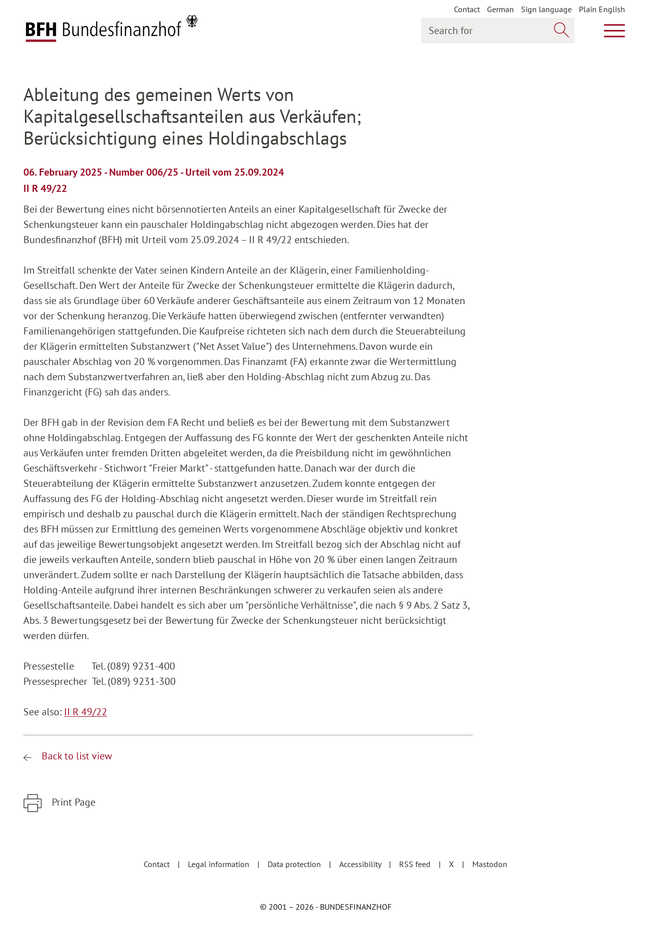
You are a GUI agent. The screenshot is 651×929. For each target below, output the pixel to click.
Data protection (295, 864)
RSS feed (416, 864)
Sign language (546, 9)
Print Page (72, 802)
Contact (467, 9)
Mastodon (489, 864)
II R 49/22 (85, 711)
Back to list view (75, 755)
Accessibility (361, 864)
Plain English (602, 9)
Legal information (219, 864)
